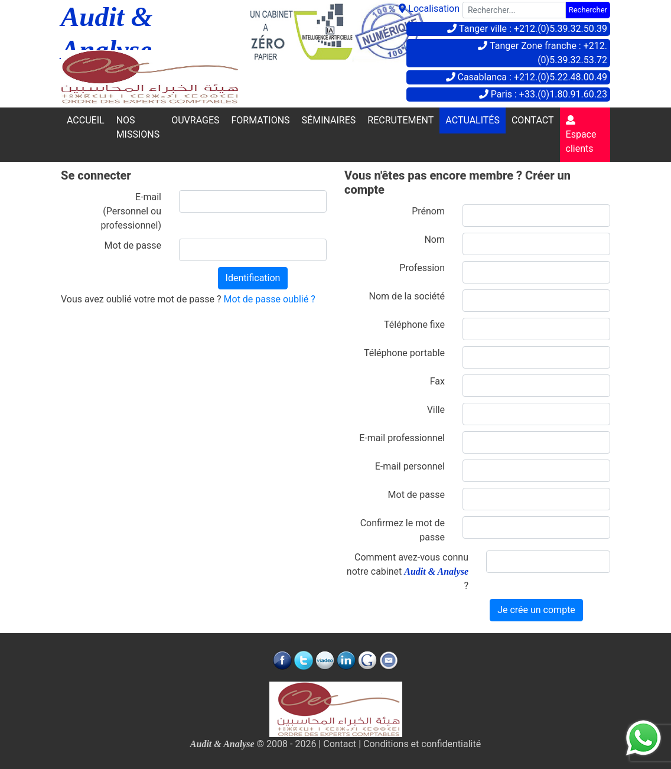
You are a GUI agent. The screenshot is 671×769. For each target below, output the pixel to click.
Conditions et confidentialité (422, 744)
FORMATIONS (261, 120)
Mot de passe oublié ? (269, 299)
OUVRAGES (195, 120)
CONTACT (533, 120)
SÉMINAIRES (329, 120)
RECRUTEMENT (400, 120)
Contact (339, 744)
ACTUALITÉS (472, 120)
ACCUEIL (86, 120)
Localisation (429, 8)
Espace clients (581, 134)
